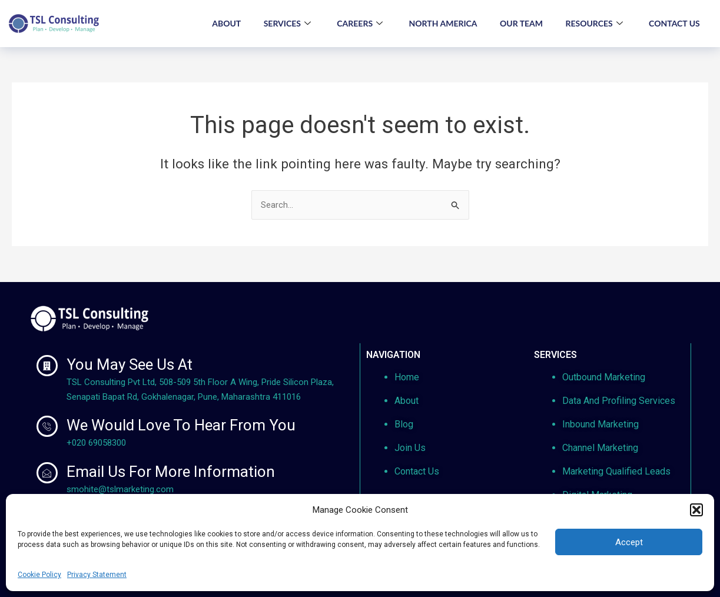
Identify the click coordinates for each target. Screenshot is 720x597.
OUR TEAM (518, 23)
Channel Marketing (600, 447)
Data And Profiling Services (618, 400)
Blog (403, 424)
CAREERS (356, 23)
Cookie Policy (39, 575)
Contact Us (416, 471)
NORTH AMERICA (440, 23)
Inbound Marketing (600, 424)
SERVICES (282, 23)
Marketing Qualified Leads (616, 471)
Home (406, 377)
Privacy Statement (97, 575)
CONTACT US (673, 23)
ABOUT (220, 23)
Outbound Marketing (603, 377)
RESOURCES (592, 23)
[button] (696, 510)
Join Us (410, 447)
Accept (629, 542)
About (406, 400)
